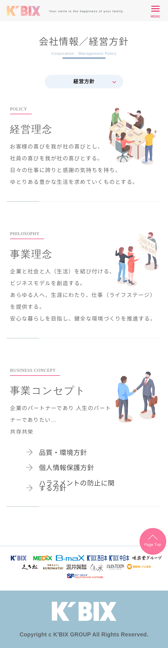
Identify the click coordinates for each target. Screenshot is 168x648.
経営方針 (84, 81)
